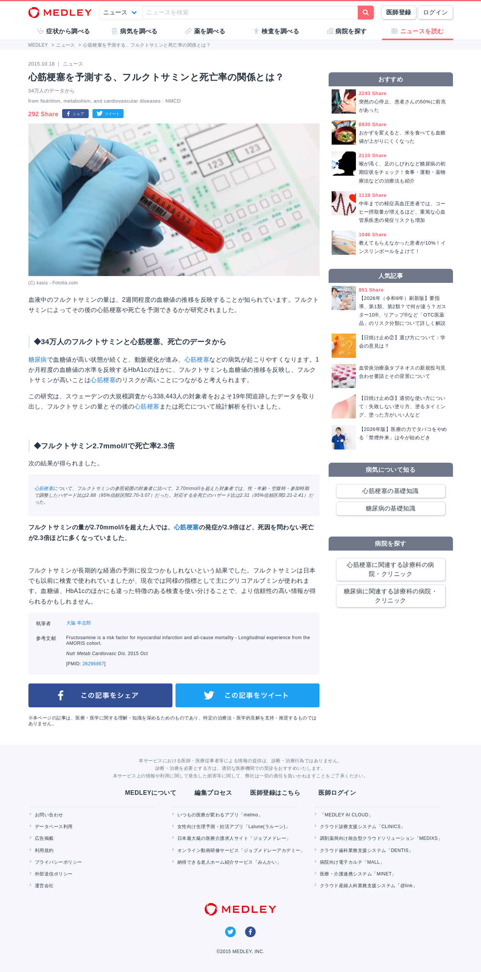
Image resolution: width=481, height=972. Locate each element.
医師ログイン (337, 792)
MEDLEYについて (150, 792)
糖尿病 (37, 359)
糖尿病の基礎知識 (391, 508)
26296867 (93, 663)
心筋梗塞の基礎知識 (390, 491)
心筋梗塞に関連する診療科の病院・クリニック (390, 569)
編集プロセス (213, 792)
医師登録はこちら (275, 792)
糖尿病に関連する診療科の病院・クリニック (390, 596)
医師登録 (398, 12)
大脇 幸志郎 (78, 623)
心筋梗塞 (197, 359)
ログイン (435, 12)
